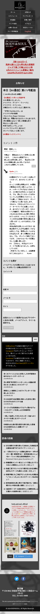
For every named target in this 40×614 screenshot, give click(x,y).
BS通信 (12, 20)
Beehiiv (35, 479)
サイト (5, 309)
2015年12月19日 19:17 (10, 151)
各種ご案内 (28, 20)
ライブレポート (28, 16)
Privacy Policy (34, 604)
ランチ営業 (13, 24)
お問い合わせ (12, 27)
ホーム (13, 12)
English (28, 31)
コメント (7, 271)
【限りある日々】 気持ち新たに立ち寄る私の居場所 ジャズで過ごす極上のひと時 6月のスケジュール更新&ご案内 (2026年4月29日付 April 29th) (20, 67)
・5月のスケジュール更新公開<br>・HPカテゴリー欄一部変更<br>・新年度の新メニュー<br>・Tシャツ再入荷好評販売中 (22, 456)
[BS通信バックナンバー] (11, 134)
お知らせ (28, 12)
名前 (6, 292)
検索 (3, 338)
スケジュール (12, 16)
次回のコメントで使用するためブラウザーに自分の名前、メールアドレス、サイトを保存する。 (19, 322)
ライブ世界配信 (13, 31)
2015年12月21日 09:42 (15, 173)
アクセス (28, 24)
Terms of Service (19, 606)
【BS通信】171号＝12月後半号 (14, 98)
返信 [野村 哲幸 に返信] (33, 166)
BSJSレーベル (28, 27)
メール (6, 300)
